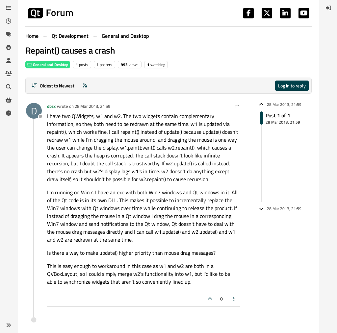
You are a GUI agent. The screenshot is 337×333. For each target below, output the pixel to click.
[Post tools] (234, 299)
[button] (8, 325)
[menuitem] (328, 8)
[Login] (328, 8)
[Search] (8, 87)
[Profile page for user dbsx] (34, 111)
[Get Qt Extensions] (8, 100)
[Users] (8, 60)
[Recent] (8, 21)
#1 (237, 106)
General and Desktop (47, 64)
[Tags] (8, 34)
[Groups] (8, 73)
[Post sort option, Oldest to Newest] (52, 86)
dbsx (51, 106)
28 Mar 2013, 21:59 (92, 106)
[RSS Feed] (85, 86)
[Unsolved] (8, 113)
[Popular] (8, 47)
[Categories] (8, 8)
